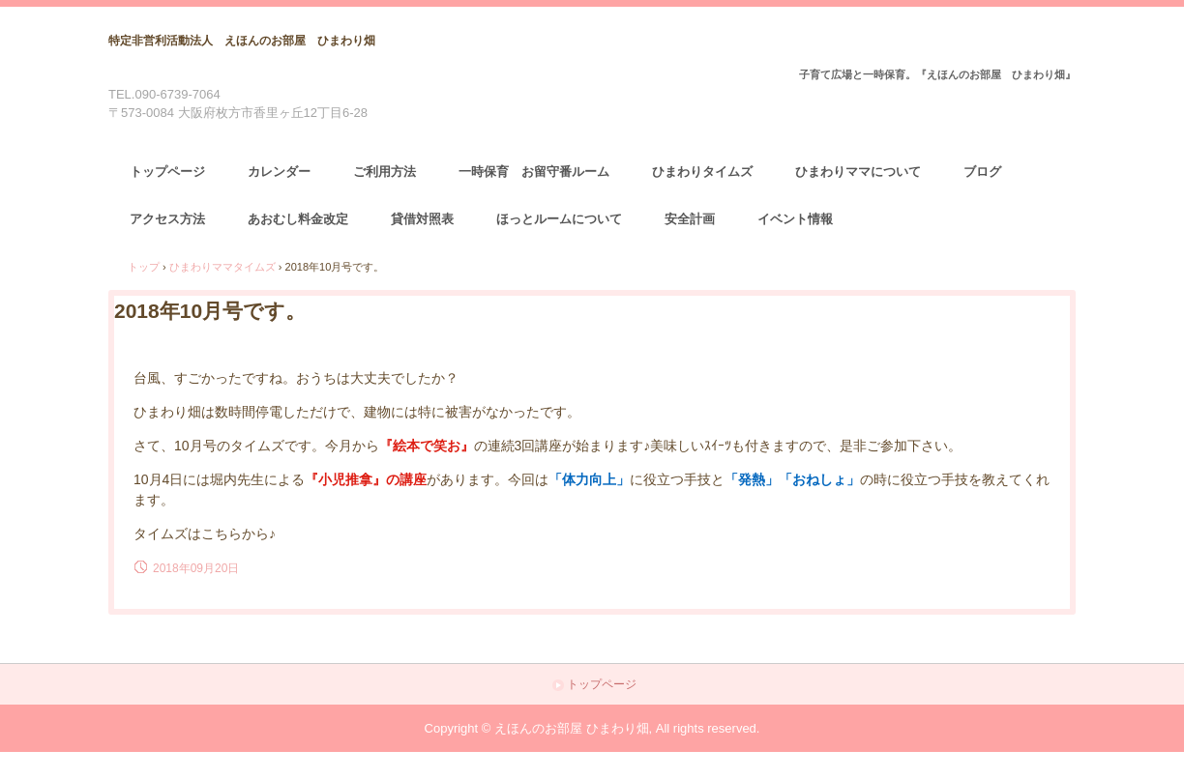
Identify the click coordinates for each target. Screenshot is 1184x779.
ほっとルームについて (559, 219)
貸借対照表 (422, 219)
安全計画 (690, 219)
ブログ (982, 171)
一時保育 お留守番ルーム (534, 171)
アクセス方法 (167, 219)
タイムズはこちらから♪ (204, 533)
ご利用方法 (384, 171)
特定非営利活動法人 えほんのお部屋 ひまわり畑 (241, 40)
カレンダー (279, 171)
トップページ (167, 171)
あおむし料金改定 (298, 219)
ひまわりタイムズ (702, 171)
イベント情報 (795, 219)
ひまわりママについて (858, 171)
